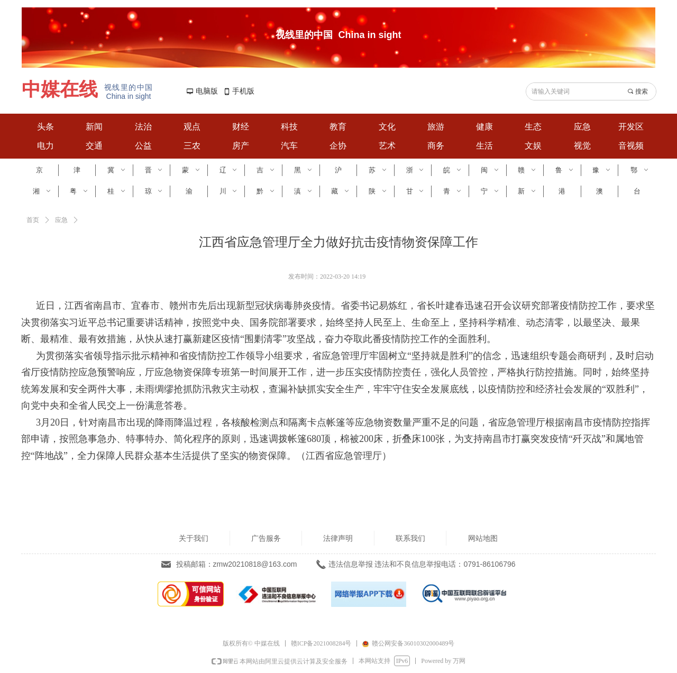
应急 (582, 126)
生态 (533, 126)
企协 (338, 145)
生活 (484, 145)
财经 (240, 126)
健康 (484, 126)
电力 (45, 145)
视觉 (582, 145)
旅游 (435, 126)
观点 (192, 126)
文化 (387, 126)
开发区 (631, 126)
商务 (435, 145)
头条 (45, 126)
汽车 (289, 145)
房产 (240, 145)
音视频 (631, 145)
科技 (289, 126)
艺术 (387, 145)
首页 (32, 220)
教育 (338, 126)
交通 (94, 145)
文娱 (533, 145)
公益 (143, 145)
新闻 (94, 126)
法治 (143, 126)
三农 (192, 145)
